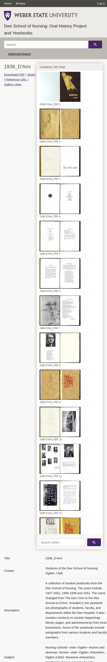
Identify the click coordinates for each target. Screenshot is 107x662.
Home (8, 3)
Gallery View (12, 84)
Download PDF (14, 74)
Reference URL (16, 79)
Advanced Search (19, 54)
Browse (20, 3)
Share (31, 74)
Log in (101, 3)
